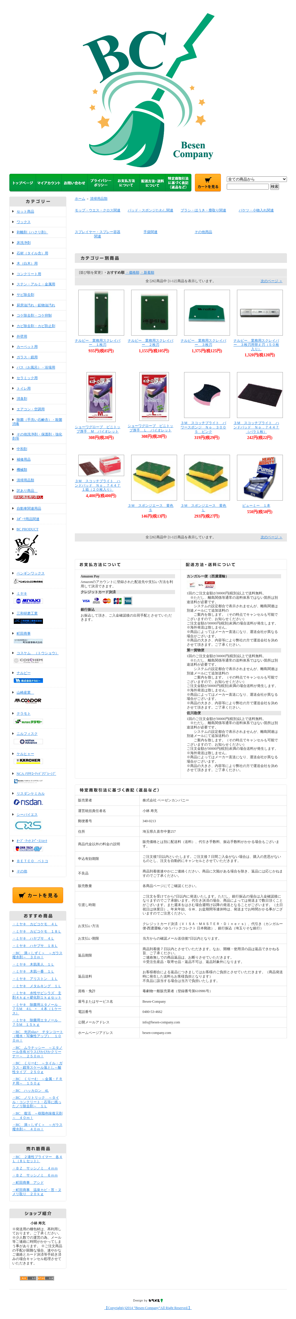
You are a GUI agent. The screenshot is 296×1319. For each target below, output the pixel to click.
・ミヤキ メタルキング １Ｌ (36, 986)
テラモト (37, 718)
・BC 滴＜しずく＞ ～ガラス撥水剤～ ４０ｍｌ (37, 1127)
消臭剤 (22, 399)
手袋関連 (150, 232)
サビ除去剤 (25, 295)
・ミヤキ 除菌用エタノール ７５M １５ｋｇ (36, 1022)
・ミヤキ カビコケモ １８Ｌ (36, 931)
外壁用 (22, 336)
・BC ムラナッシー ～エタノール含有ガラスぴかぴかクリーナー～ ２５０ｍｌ (37, 1052)
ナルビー (37, 677)
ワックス (24, 222)
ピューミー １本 (256, 506)
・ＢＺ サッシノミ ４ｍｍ (35, 1168)
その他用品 (203, 232)
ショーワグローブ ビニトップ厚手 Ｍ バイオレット (97, 429)
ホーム (80, 199)
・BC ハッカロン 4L (30, 1091)
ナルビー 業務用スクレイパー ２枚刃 (150, 343)
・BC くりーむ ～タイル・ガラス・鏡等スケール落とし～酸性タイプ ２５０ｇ (37, 1067)
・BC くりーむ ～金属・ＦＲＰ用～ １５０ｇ (37, 1081)
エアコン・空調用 (31, 409)
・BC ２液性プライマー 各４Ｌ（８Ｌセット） (37, 1159)
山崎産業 (37, 698)
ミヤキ (37, 598)
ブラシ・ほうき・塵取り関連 (203, 210)
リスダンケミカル (37, 799)
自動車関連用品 (29, 508)
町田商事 (37, 638)
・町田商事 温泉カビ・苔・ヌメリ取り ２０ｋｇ (36, 1192)
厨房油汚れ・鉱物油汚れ (36, 305)
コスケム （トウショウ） (37, 658)
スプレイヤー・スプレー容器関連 (97, 234)
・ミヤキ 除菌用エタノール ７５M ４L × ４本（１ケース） (36, 1009)
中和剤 (22, 449)
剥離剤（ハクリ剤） (32, 232)
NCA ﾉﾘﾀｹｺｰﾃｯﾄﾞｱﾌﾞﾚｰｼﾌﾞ (37, 778)
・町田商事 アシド (28, 1183)
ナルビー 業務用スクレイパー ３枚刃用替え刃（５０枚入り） (256, 345)
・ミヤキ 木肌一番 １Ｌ (33, 971)
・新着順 (147, 272)
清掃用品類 (25, 480)
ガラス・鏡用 (27, 357)
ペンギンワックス (37, 578)
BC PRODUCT (37, 546)
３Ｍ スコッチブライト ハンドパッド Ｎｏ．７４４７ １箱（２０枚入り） (99, 485)
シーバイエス (37, 823)
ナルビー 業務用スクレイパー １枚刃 (97, 343)
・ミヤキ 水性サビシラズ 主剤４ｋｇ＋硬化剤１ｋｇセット (36, 995)
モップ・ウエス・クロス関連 (97, 210)
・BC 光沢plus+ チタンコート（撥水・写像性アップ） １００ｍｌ (37, 1036)
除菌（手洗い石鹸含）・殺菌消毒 (37, 422)
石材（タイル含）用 (32, 253)
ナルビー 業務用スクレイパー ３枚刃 (203, 343)
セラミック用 (27, 378)
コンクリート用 (29, 274)
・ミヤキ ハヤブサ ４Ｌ (33, 938)
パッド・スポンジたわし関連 (150, 210)
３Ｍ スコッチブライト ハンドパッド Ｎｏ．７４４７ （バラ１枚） (258, 427)
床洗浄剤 (24, 243)
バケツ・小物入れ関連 (256, 210)
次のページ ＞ (272, 281)
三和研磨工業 (37, 618)
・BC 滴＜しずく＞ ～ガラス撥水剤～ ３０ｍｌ (37, 955)
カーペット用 (27, 347)
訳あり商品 (37, 495)
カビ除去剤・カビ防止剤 (36, 326)
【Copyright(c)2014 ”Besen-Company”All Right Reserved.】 (148, 1308)
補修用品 (24, 459)
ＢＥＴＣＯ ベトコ (32, 861)
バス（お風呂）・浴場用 (36, 367)
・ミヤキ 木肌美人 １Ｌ (33, 964)
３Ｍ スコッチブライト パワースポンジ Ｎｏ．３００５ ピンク (203, 427)
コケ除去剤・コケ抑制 (34, 315)
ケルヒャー (37, 759)
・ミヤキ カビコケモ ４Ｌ (35, 924)
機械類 (22, 470)
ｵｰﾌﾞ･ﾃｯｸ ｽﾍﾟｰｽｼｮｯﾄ (37, 846)
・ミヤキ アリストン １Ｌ (35, 979)
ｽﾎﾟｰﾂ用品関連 (28, 519)
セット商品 (25, 211)
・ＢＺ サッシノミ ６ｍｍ (35, 1175)
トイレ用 (24, 388)
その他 (22, 871)
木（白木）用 (27, 263)
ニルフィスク (37, 739)
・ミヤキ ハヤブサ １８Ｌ (35, 946)
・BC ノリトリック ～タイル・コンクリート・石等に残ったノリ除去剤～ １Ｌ (36, 1102)
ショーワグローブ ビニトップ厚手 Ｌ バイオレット (150, 428)
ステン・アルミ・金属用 (36, 284)
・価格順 (132, 272)
